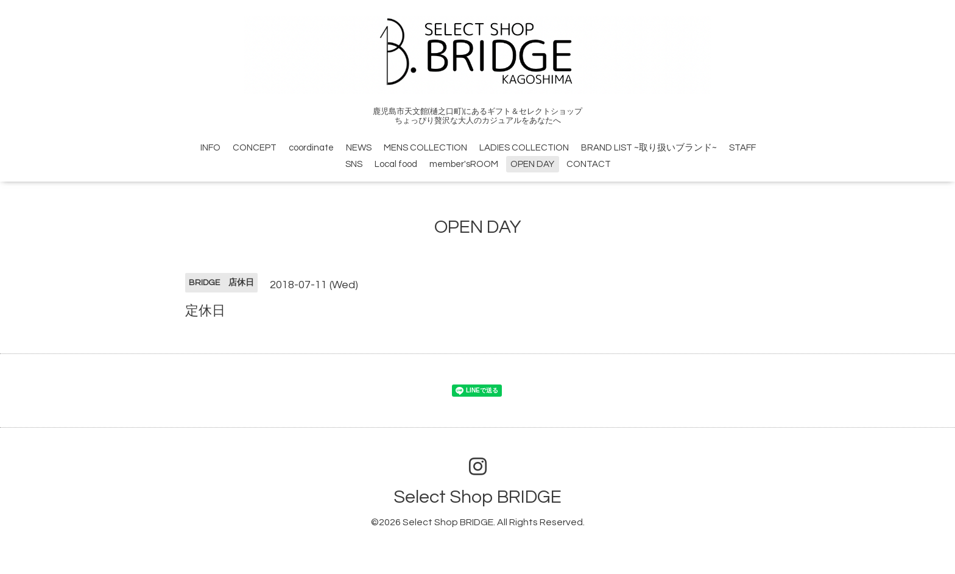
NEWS (359, 147)
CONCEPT (255, 147)
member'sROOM (463, 164)
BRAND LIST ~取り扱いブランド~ (649, 147)
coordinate (311, 147)
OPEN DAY (532, 164)
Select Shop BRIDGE (477, 496)
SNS (353, 164)
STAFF (742, 147)
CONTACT (588, 164)
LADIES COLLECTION (524, 147)
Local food (396, 164)
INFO (210, 147)
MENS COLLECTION (425, 147)
